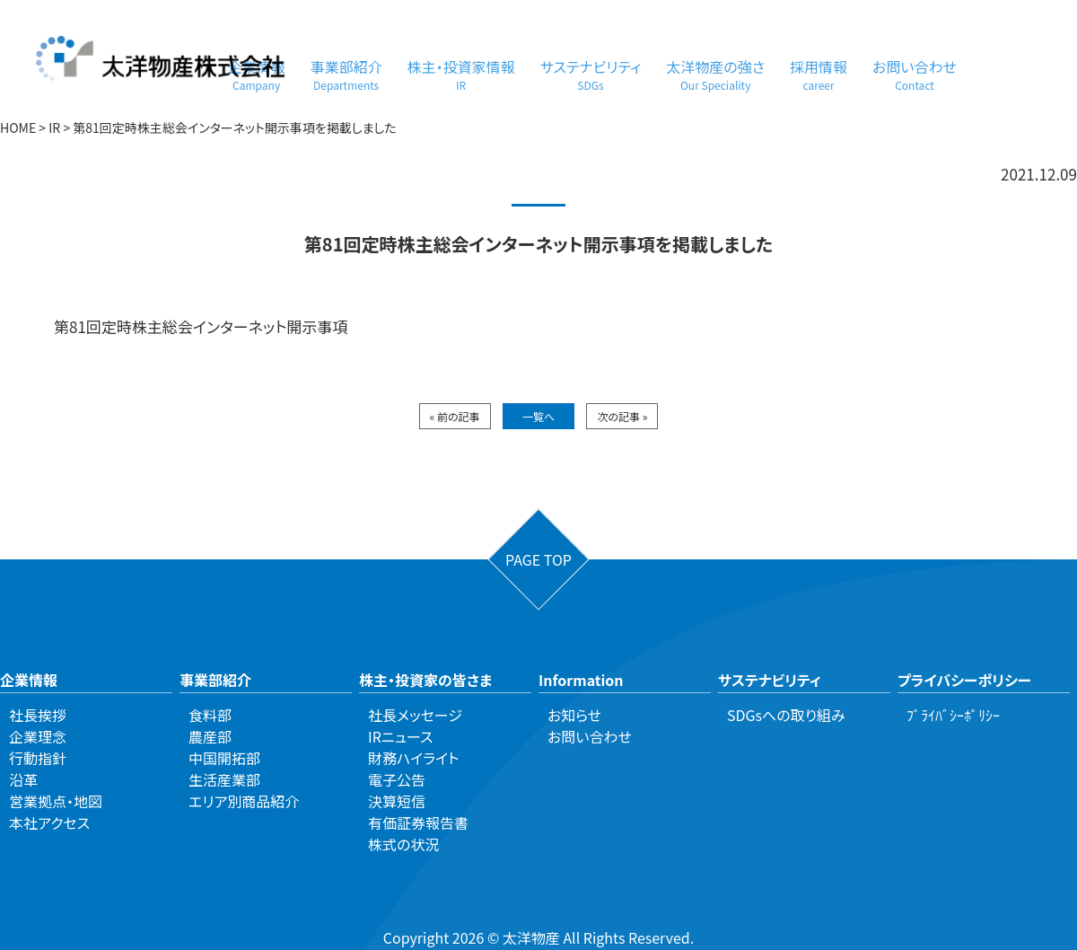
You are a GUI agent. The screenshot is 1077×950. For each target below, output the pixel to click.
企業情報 (28, 680)
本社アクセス (49, 822)
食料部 (210, 715)
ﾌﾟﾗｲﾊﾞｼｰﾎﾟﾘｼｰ (953, 715)
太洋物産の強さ (715, 74)
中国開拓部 (224, 758)
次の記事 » (622, 416)
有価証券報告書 (418, 822)
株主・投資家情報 (461, 74)
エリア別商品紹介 (243, 801)
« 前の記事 (455, 416)
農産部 (210, 736)
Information (581, 680)
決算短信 (396, 801)
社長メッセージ (415, 715)
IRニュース (400, 736)
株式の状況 (403, 844)
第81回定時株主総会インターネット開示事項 (200, 326)
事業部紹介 (346, 74)
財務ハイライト (413, 758)
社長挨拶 (37, 715)
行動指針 (37, 758)
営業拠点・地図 (55, 801)
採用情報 (818, 74)
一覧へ (538, 416)
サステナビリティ (591, 74)
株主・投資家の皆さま (425, 680)
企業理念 (37, 736)
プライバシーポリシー (964, 680)
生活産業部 (224, 779)
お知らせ (574, 715)
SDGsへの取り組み (786, 715)
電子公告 (396, 779)
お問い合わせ (914, 74)
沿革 (23, 779)
